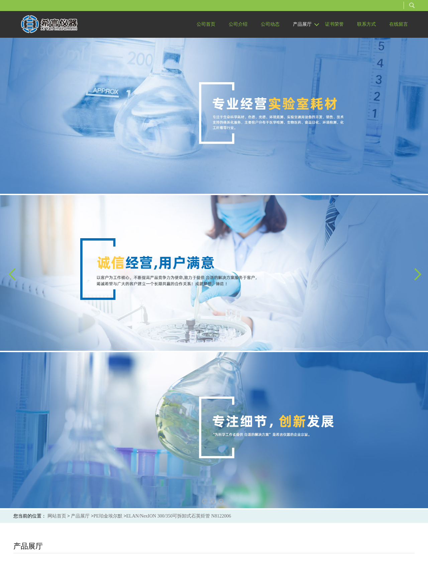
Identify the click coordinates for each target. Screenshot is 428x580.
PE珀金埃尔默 (108, 516)
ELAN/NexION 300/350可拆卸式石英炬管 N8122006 (178, 516)
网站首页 (56, 516)
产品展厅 (80, 516)
